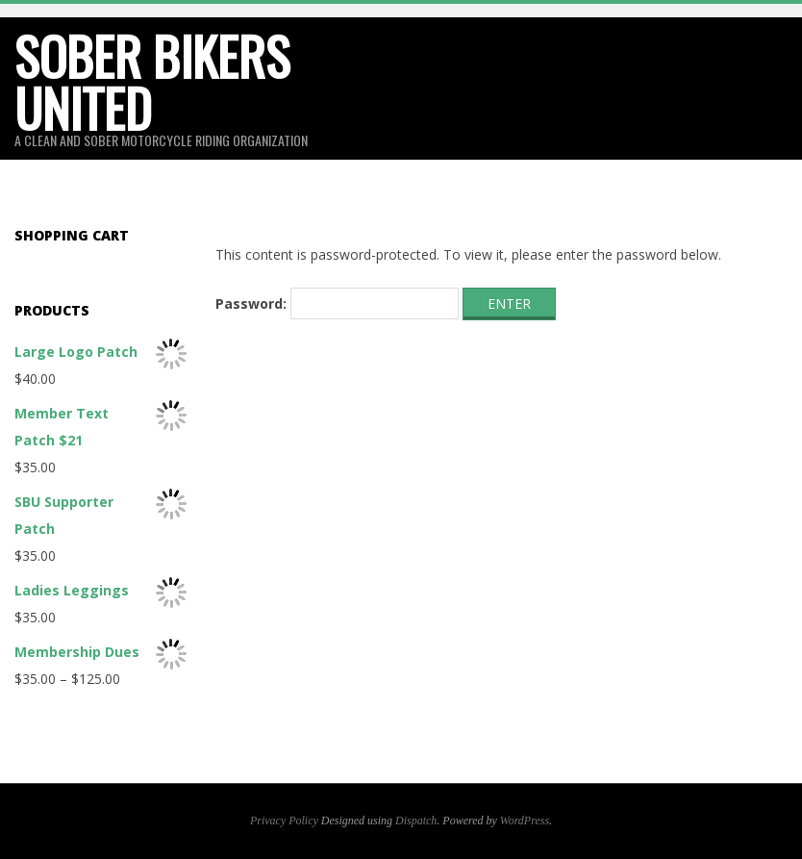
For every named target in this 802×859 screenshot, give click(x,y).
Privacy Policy (284, 820)
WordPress (524, 820)
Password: (337, 304)
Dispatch (416, 820)
